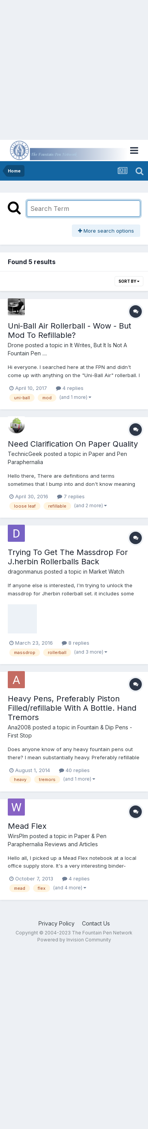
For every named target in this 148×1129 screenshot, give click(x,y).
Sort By (128, 281)
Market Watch (106, 571)
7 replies (71, 496)
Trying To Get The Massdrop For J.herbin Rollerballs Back (68, 557)
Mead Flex (27, 826)
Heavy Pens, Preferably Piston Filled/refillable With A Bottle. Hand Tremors (72, 708)
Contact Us (96, 923)
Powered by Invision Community (74, 940)
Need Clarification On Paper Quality (73, 444)
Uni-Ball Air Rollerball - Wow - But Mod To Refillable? (69, 330)
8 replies (75, 643)
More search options (106, 231)
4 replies (70, 388)
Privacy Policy (56, 923)
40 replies (74, 770)
